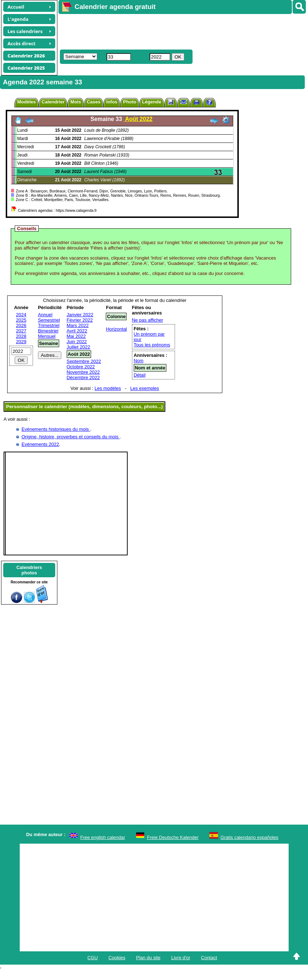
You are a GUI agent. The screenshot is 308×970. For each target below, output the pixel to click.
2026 (21, 325)
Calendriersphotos (29, 570)
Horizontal (116, 329)
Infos (111, 101)
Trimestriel (49, 325)
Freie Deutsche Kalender (173, 837)
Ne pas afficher (147, 320)
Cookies (117, 957)
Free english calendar (102, 837)
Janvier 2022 (80, 314)
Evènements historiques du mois (56, 429)
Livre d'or (180, 957)
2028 (21, 336)
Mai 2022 (76, 336)
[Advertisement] (179, 31)
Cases (93, 101)
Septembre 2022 (84, 361)
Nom (138, 360)
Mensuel (47, 336)
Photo (129, 101)
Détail (140, 375)
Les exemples (144, 388)
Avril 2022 (77, 331)
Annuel (45, 314)
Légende (151, 101)
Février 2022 (80, 320)
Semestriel (49, 320)
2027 (21, 331)
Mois (75, 101)
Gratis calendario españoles (249, 837)
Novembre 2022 (83, 372)
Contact (209, 957)
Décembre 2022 (83, 377)
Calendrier (53, 101)
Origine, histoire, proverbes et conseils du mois (71, 436)
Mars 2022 (78, 325)
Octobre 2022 (81, 366)
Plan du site (148, 957)
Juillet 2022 (78, 347)
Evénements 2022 (40, 444)
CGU (92, 957)
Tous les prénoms (152, 345)
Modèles (26, 101)
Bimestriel (48, 331)
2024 (21, 314)
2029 (21, 341)
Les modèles (108, 388)
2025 (21, 320)
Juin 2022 (77, 341)
